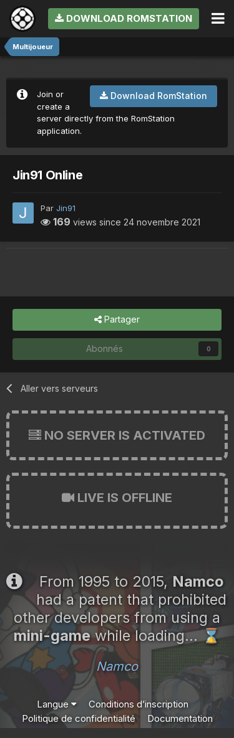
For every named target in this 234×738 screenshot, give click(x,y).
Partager (117, 320)
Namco (117, 666)
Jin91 (66, 208)
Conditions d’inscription (138, 704)
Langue (57, 704)
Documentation (180, 718)
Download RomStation (123, 18)
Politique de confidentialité (78, 718)
